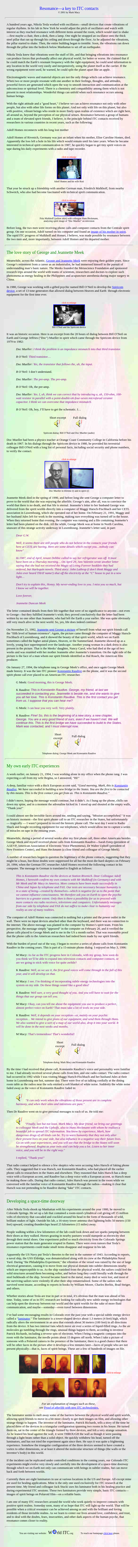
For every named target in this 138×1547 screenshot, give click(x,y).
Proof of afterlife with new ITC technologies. (71, 1407)
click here (108, 1533)
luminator (24, 1318)
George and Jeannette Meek (63, 260)
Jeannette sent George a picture (56, 629)
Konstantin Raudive (69, 671)
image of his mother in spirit (108, 231)
